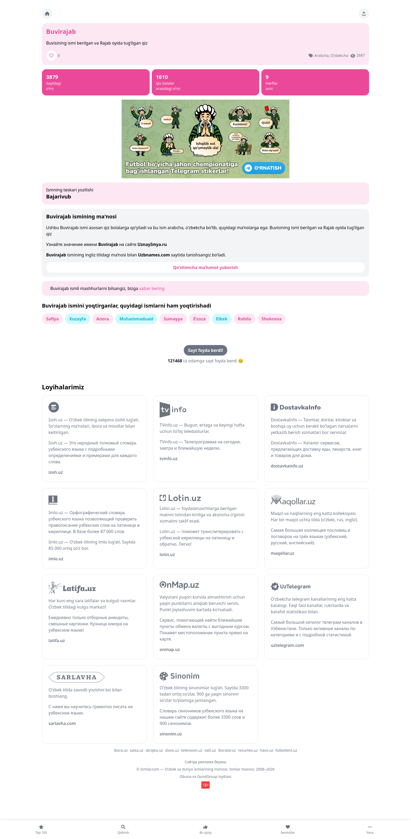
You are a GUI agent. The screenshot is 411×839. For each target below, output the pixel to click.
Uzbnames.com (154, 255)
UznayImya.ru (152, 244)
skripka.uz (154, 750)
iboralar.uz (227, 750)
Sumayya (173, 319)
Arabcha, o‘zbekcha (331, 55)
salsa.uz (136, 750)
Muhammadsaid (136, 319)
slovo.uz (172, 750)
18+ (205, 784)
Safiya (52, 319)
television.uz (191, 750)
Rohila (244, 319)
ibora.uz (121, 750)
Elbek (221, 319)
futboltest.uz (286, 750)
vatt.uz (210, 750)
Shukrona (272, 319)
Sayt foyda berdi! (205, 350)
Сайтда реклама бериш (205, 761)
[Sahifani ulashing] (364, 13)
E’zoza (199, 319)
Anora (102, 319)
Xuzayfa (77, 319)
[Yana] (370, 829)
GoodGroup (207, 776)
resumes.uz (248, 750)
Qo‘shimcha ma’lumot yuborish (205, 267)
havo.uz (266, 750)
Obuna (185, 776)
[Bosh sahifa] (47, 13)
